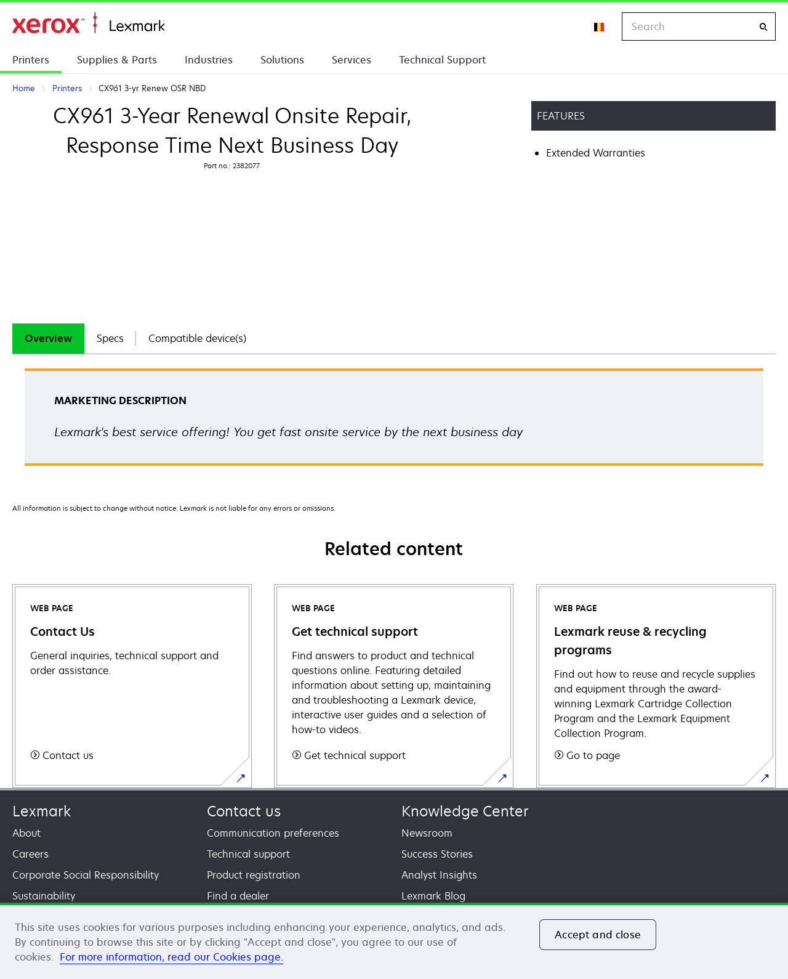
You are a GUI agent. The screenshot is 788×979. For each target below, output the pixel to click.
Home (88, 23)
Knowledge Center (465, 811)
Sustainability (43, 896)
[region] (394, 941)
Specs (110, 338)
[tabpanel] (394, 421)
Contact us (244, 811)
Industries (209, 60)
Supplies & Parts (117, 60)
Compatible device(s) (197, 338)
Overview (48, 338)
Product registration (253, 875)
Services (351, 60)
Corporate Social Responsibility (85, 875)
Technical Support (442, 60)
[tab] (48, 338)
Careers (30, 854)
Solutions (282, 60)
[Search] (763, 27)
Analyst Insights (439, 875)
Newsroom (426, 833)
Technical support (248, 854)
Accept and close (598, 934)
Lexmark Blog (433, 896)
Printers (30, 60)
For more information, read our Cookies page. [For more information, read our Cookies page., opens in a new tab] (171, 957)
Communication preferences (273, 833)
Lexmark (41, 811)
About (26, 833)
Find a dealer (238, 896)
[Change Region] (599, 26)
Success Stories (437, 854)
